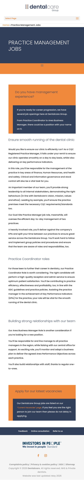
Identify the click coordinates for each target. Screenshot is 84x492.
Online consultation (40, 431)
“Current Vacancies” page (29, 407)
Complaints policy (19, 464)
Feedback (23, 431)
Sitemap (70, 464)
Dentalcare (34, 468)
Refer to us (58, 431)
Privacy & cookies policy (44, 464)
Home (6, 25)
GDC (61, 464)
